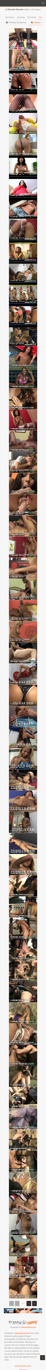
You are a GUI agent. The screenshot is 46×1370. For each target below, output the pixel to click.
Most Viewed (31, 17)
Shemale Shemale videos (23, 1366)
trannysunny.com (28, 1327)
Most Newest (9, 17)
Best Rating (21, 17)
